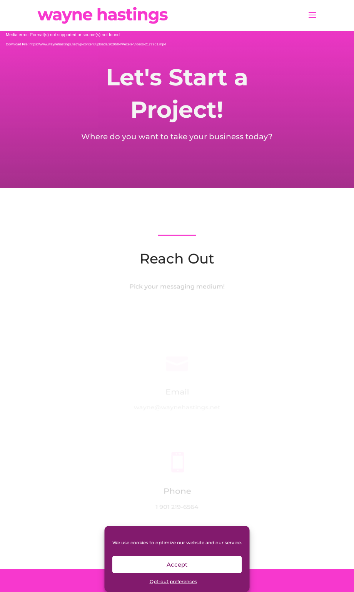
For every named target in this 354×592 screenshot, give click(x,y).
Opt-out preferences (173, 581)
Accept (177, 564)
